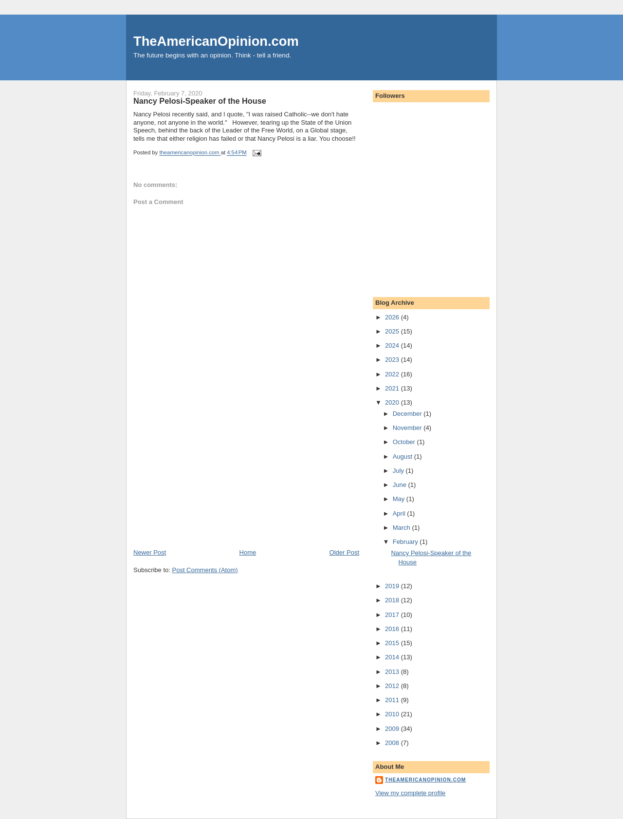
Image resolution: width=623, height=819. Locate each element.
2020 (393, 402)
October (405, 442)
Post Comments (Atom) (205, 570)
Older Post (344, 552)
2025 (393, 331)
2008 (393, 742)
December (408, 413)
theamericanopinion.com (425, 779)
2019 (393, 586)
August (403, 456)
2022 (393, 374)
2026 (393, 317)
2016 (393, 629)
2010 (393, 714)
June (400, 484)
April (400, 513)
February (406, 541)
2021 (393, 388)
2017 (393, 614)
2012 (393, 685)
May (399, 499)
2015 (393, 643)
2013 (393, 671)
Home (248, 552)
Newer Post (149, 552)
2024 (393, 345)
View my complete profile (410, 793)
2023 (393, 359)
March (402, 527)
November (408, 427)
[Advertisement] (206, 480)
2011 (393, 700)
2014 (393, 657)
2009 (393, 728)
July (399, 470)
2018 (393, 600)
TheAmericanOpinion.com (216, 41)
